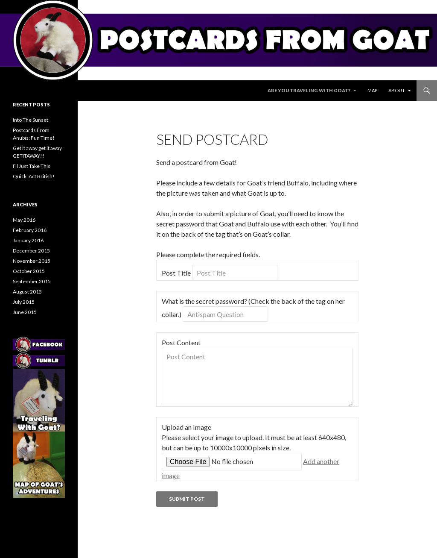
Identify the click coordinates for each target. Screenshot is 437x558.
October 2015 (29, 271)
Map (372, 90)
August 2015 (27, 291)
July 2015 (24, 302)
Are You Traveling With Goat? (309, 90)
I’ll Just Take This (31, 166)
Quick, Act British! (34, 176)
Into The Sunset (30, 120)
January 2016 (28, 240)
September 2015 (32, 281)
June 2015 (25, 312)
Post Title (176, 273)
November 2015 (31, 261)
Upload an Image (186, 427)
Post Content (181, 342)
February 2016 (30, 230)
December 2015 (31, 250)
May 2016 (24, 220)
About (396, 90)
